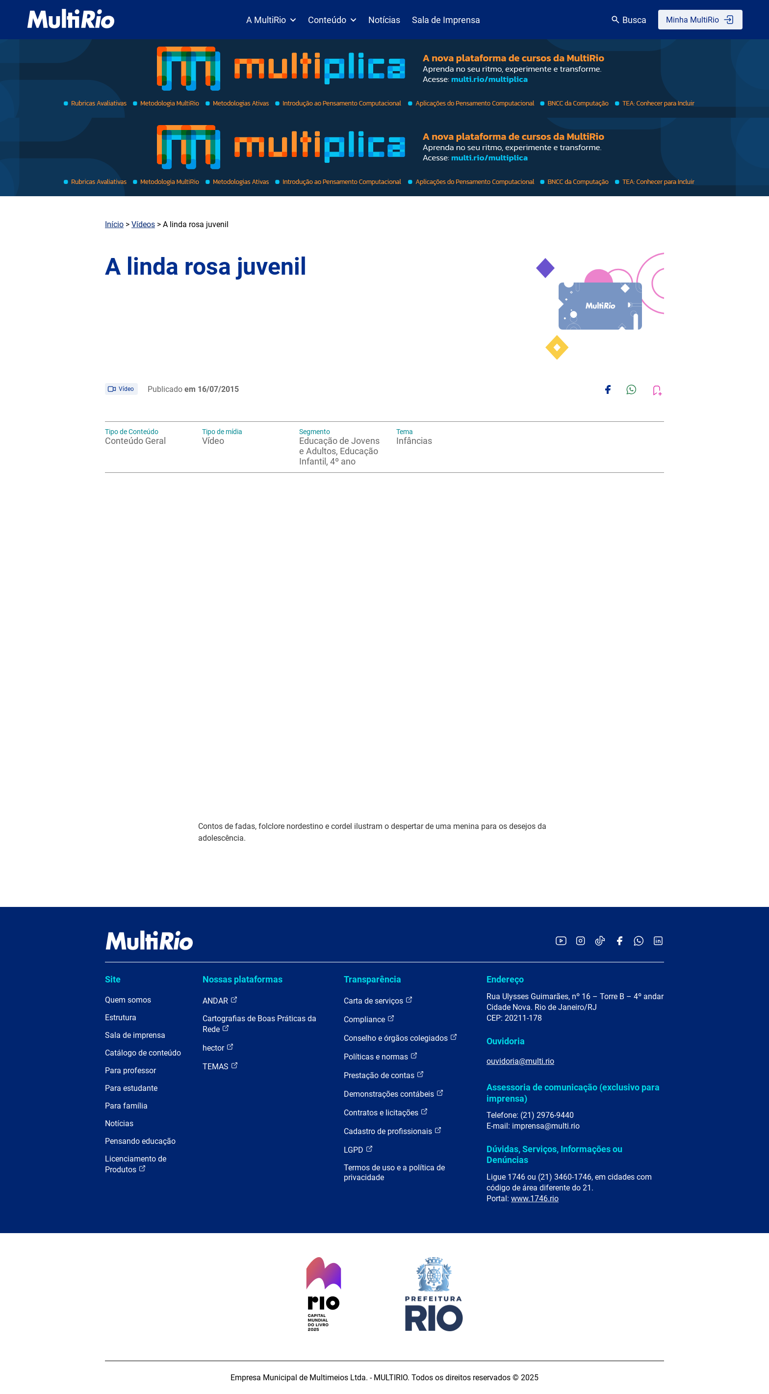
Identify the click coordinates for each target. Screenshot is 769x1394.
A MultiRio (271, 20)
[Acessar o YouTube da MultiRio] (561, 941)
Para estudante (131, 1088)
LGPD (358, 1149)
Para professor (130, 1070)
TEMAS (220, 1066)
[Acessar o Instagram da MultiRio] (580, 941)
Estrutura (120, 1017)
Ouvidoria (506, 1041)
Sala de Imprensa (446, 20)
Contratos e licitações (386, 1112)
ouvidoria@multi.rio (520, 1061)
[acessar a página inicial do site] (70, 19)
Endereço (505, 979)
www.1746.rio (535, 1198)
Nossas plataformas (242, 979)
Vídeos (143, 224)
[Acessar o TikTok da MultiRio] (600, 941)
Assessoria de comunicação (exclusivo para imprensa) (573, 1092)
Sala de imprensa (135, 1035)
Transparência (372, 979)
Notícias (384, 20)
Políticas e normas (381, 1056)
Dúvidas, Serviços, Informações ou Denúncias (554, 1154)
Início (114, 224)
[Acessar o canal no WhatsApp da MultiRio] (639, 941)
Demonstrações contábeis (394, 1093)
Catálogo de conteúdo (143, 1053)
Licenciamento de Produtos (135, 1164)
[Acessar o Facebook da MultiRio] (619, 941)
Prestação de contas (384, 1075)
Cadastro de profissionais (393, 1131)
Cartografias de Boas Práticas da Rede (259, 1024)
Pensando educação (140, 1141)
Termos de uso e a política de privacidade (394, 1172)
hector (218, 1047)
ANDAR (220, 1000)
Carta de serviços (378, 1000)
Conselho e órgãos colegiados (401, 1038)
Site (113, 979)
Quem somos (128, 1000)
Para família (126, 1105)
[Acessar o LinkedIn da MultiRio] (658, 941)
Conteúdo (332, 20)
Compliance (369, 1019)
